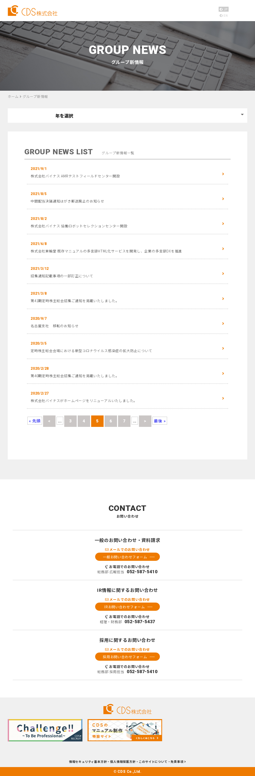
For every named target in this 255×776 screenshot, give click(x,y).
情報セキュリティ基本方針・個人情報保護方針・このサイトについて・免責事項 (127, 761)
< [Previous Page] (49, 421)
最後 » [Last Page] (160, 421)
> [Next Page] (145, 421)
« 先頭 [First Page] (35, 421)
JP (224, 9)
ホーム (13, 96)
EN (224, 15)
